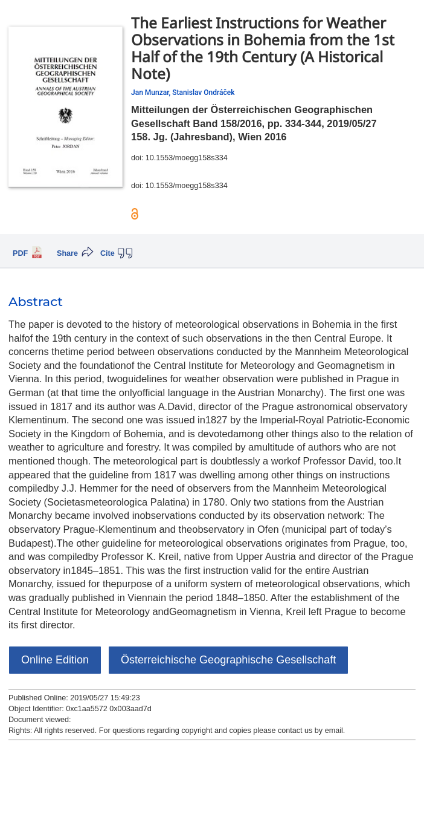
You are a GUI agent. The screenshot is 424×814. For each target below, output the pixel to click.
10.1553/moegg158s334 (187, 158)
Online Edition (55, 660)
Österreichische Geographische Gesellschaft (228, 660)
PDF (20, 253)
